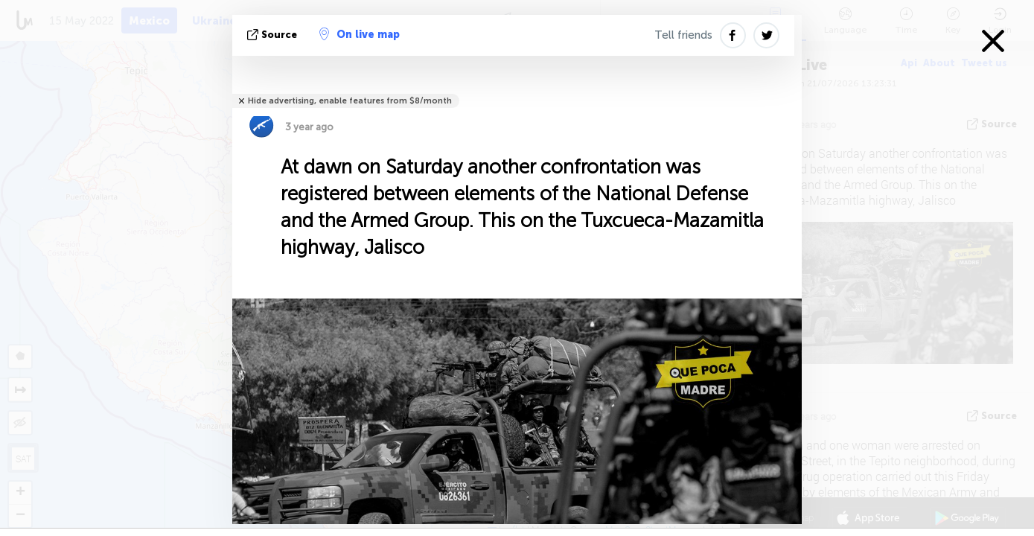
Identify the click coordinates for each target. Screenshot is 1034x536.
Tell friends (683, 35)
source (273, 34)
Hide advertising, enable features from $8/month (350, 101)
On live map (359, 34)
